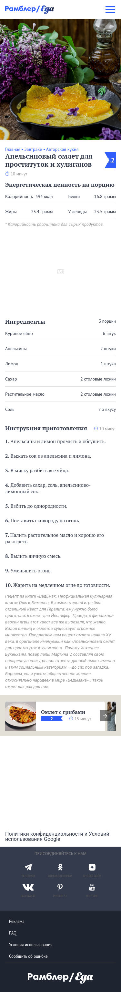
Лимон (11, 363)
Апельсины (16, 348)
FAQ (12, 933)
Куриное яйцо (19, 333)
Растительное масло (25, 394)
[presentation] (105, 715)
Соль (9, 409)
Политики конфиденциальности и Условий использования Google (57, 836)
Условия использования (30, 944)
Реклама (17, 921)
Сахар (11, 379)
